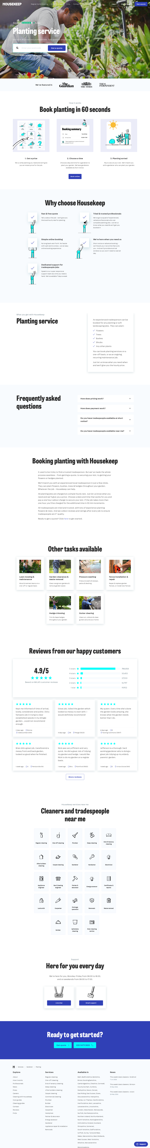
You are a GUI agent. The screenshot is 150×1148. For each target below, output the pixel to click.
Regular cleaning (51, 1077)
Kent (90, 1103)
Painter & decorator (52, 1116)
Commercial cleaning (53, 1097)
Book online (75, 176)
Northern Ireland (84, 1116)
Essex (98, 1093)
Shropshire (82, 1126)
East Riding (82, 1093)
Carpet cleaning (51, 1093)
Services (20, 1067)
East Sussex (91, 1093)
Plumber (48, 1100)
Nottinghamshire (96, 1120)
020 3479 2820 (126, 4)
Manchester (88, 1110)
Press (15, 1090)
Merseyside (98, 1110)
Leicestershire (83, 1106)
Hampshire (94, 1097)
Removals (49, 1129)
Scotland (97, 1123)
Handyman (49, 1113)
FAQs (68, 4)
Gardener (30, 1067)
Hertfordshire (83, 1103)
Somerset (90, 1126)
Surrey (86, 1133)
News (15, 1087)
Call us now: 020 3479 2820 (43, 55)
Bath (79, 1077)
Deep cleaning (50, 1087)
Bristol (80, 1080)
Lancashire (97, 1103)
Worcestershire (90, 1143)
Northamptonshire (91, 1113)
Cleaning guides (19, 1103)
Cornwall (101, 1083)
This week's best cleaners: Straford (123, 1077)
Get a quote (141, 4)
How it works (18, 1080)
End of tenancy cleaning (54, 1083)
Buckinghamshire (89, 1080)
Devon (89, 1090)
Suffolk (80, 1133)
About (15, 1077)
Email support (91, 1003)
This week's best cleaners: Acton (122, 1092)
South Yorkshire (83, 1129)
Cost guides (17, 1100)
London (80, 1110)
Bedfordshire (87, 1077)
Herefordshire (98, 1100)
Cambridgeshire (84, 1083)
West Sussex (82, 1139)
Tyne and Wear (94, 1133)
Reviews (16, 1110)
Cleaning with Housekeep (22, 1097)
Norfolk (80, 1113)
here (66, 518)
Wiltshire (81, 1143)
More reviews (75, 777)
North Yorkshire (83, 1120)
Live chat (59, 1003)
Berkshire (96, 1077)
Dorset (94, 1090)
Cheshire (93, 1083)
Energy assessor (51, 1120)
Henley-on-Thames (85, 1100)
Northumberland (97, 1116)
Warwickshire (88, 1136)
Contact (76, 4)
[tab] (106, 398)
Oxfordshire (82, 1123)
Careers (16, 1093)
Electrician (49, 1106)
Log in (114, 4)
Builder (48, 1103)
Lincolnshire (93, 1106)
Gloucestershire (84, 1097)
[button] (106, 398)
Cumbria (93, 1087)
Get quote (62, 1045)
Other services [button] (57, 4)
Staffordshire (95, 1129)
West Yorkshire (93, 1139)
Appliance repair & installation (56, 1126)
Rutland (90, 1123)
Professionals (18, 1083)
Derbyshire (82, 1090)
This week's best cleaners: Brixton (122, 1084)
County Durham (83, 1087)
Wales (80, 1136)
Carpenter (49, 1110)
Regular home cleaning (39, 4)
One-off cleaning (51, 1080)
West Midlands (98, 1136)
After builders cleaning (53, 1090)
